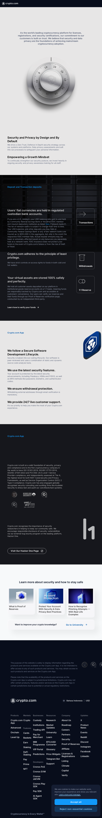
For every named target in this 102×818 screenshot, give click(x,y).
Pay (25, 759)
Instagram (85, 746)
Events (83, 732)
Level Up (15, 737)
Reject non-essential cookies (76, 809)
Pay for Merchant (38, 736)
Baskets (27, 737)
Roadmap (66, 725)
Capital (65, 770)
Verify (65, 775)
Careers (66, 729)
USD (88, 700)
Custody (37, 720)
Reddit (83, 737)
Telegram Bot (53, 759)
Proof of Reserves (71, 744)
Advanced (16, 727)
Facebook (85, 751)
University (51, 732)
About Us (66, 720)
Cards (26, 733)
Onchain (15, 732)
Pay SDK (37, 791)
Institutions (38, 725)
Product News (84, 726)
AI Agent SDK (37, 797)
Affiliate (65, 749)
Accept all (76, 802)
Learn (49, 737)
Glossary (50, 749)
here (48, 224)
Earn (25, 742)
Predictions (38, 754)
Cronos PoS (39, 766)
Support (50, 763)
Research (51, 720)
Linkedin (84, 756)
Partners (66, 734)
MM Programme (39, 743)
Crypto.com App (17, 721)
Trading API (39, 729)
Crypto (26, 720)
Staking (27, 747)
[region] (75, 800)
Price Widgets (53, 754)
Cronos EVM (39, 771)
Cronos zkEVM (36, 777)
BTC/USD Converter (51, 743)
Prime (26, 764)
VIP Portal (38, 749)
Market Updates (50, 726)
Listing (65, 761)
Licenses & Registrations (68, 755)
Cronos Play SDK (39, 785)
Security (66, 739)
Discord (84, 742)
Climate (65, 765)
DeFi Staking (27, 753)
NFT (25, 769)
